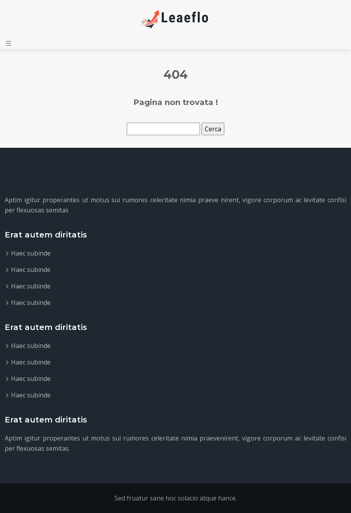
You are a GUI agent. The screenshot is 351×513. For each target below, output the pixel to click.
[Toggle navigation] (8, 43)
